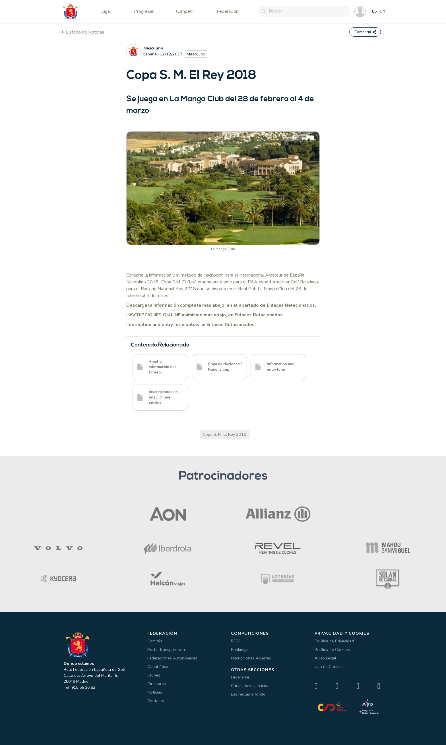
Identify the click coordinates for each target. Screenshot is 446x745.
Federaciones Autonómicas (172, 658)
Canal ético (157, 666)
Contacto (155, 701)
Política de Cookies (332, 649)
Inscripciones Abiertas (251, 658)
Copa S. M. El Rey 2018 (224, 434)
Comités (154, 641)
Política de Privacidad (334, 641)
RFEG (236, 641)
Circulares (156, 683)
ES (374, 11)
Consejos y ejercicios (250, 686)
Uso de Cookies (329, 666)
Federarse (240, 677)
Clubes (153, 675)
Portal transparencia (166, 649)
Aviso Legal (325, 658)
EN (382, 11)
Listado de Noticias (82, 32)
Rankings (239, 649)
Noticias (154, 692)
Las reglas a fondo (248, 694)
